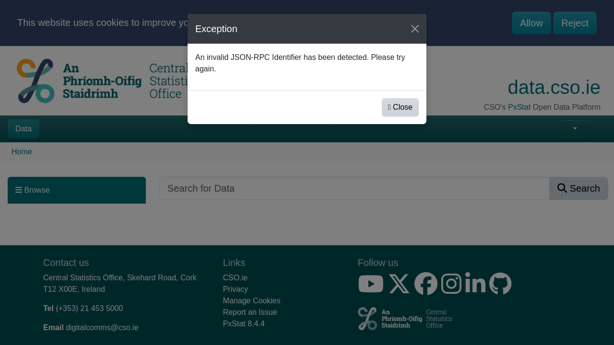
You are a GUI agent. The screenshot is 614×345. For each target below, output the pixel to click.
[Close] (415, 28)
